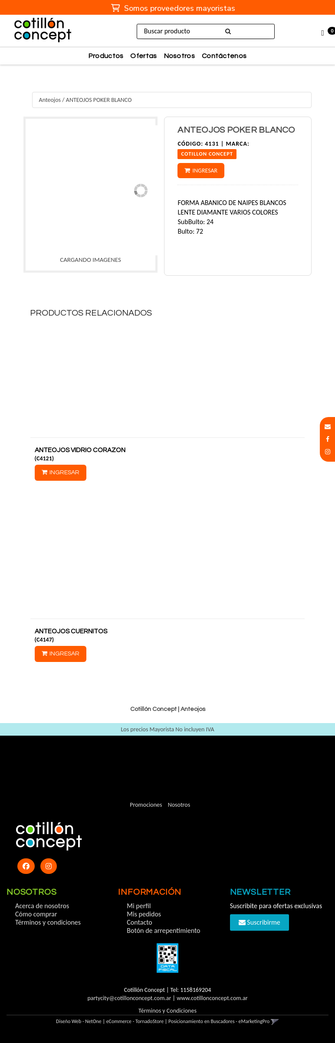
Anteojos (50, 100)
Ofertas (143, 55)
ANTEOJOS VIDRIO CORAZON (80, 450)
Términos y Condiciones (167, 1010)
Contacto (139, 922)
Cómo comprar (36, 914)
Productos (106, 55)
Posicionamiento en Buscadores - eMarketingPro (218, 1021)
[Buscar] (227, 31)
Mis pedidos (144, 914)
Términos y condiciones (48, 922)
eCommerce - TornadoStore (135, 1021)
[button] (327, 426)
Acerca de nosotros (42, 906)
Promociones (146, 804)
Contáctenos (224, 55)
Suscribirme (259, 922)
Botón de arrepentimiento (163, 930)
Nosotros (179, 55)
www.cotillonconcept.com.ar (212, 998)
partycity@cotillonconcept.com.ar (129, 998)
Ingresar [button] (204, 170)
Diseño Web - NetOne (79, 1021)
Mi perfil (139, 906)
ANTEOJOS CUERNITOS (71, 631)
